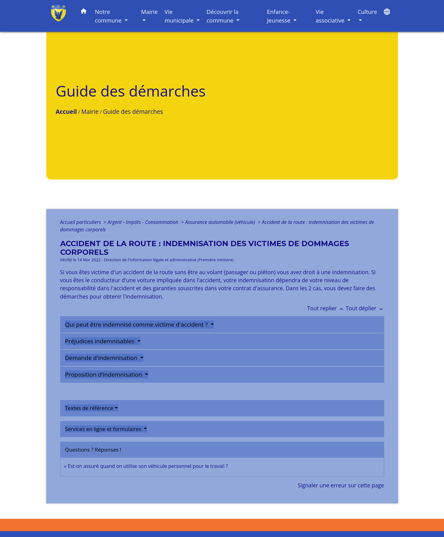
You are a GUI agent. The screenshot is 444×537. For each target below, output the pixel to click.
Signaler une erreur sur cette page (341, 485)
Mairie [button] (149, 11)
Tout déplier (365, 308)
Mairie (89, 111)
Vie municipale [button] (179, 16)
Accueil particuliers (81, 222)
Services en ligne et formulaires (104, 428)
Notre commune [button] (109, 16)
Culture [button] (367, 11)
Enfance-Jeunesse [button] (279, 16)
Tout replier (326, 308)
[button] (83, 12)
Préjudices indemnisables (100, 341)
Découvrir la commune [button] (223, 16)
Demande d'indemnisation (102, 358)
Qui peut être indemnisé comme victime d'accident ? (137, 324)
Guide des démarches (133, 111)
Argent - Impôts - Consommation (144, 222)
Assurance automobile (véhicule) (220, 222)
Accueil (66, 111)
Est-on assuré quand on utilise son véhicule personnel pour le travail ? (148, 466)
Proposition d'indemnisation (104, 374)
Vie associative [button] (331, 16)
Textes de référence (89, 407)
